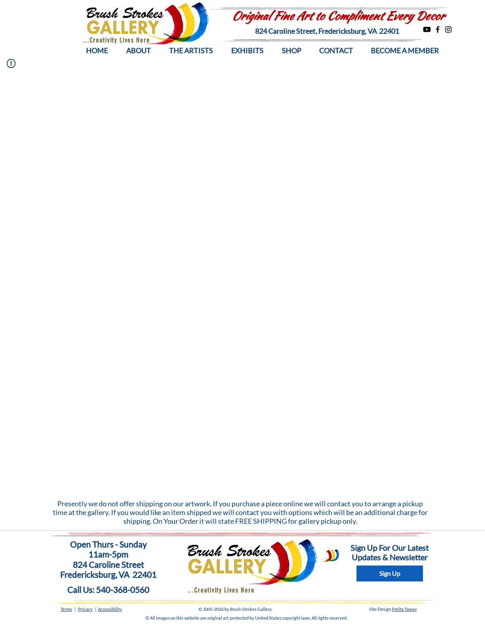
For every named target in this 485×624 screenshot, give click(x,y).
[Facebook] (437, 29)
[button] (138, 51)
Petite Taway (404, 609)
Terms (66, 609)
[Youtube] (427, 29)
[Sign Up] (389, 573)
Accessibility (110, 609)
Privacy (85, 609)
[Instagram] (448, 29)
